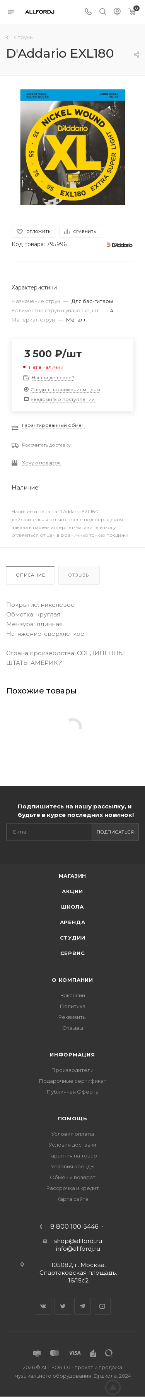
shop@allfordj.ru (78, 1241)
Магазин (73, 876)
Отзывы (79, 575)
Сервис (72, 953)
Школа (72, 907)
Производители (72, 1070)
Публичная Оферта (73, 1092)
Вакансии (72, 995)
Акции (72, 891)
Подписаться (115, 832)
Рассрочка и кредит (72, 1188)
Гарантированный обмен (53, 425)
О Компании (72, 980)
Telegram (82, 1306)
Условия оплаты (72, 1134)
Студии (72, 938)
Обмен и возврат (73, 1177)
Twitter (63, 1306)
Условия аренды (72, 1166)
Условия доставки (72, 1145)
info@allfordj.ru (78, 1248)
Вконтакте (43, 1306)
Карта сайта (72, 1199)
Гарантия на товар (72, 1155)
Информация (72, 1054)
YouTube (102, 1306)
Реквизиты (72, 1017)
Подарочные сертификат (72, 1081)
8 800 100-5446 (74, 1227)
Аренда (72, 922)
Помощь (72, 1118)
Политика (72, 1006)
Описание (30, 575)
